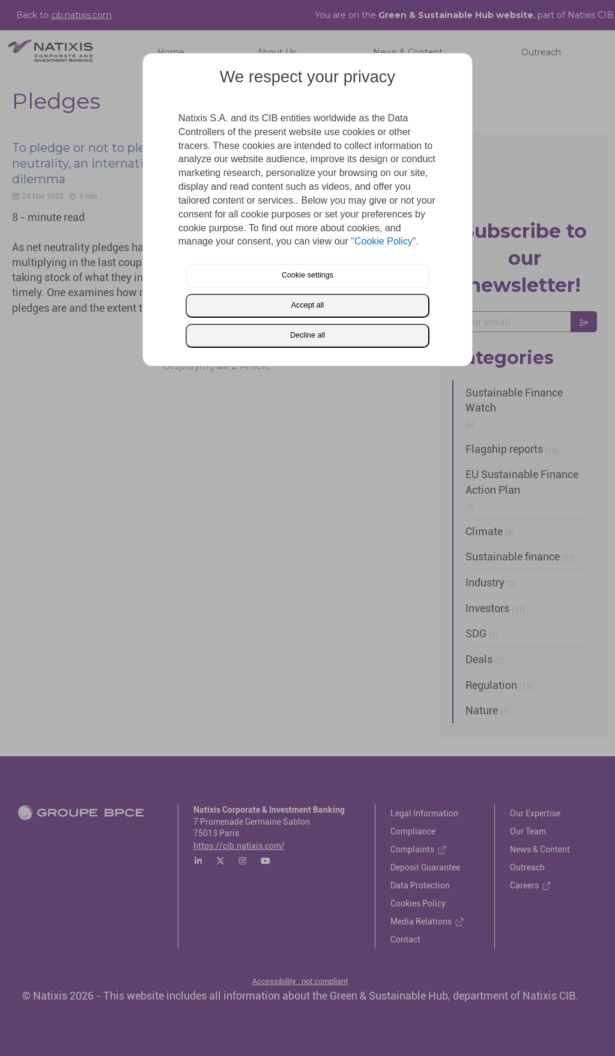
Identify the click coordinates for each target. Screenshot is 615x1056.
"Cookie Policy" (383, 241)
